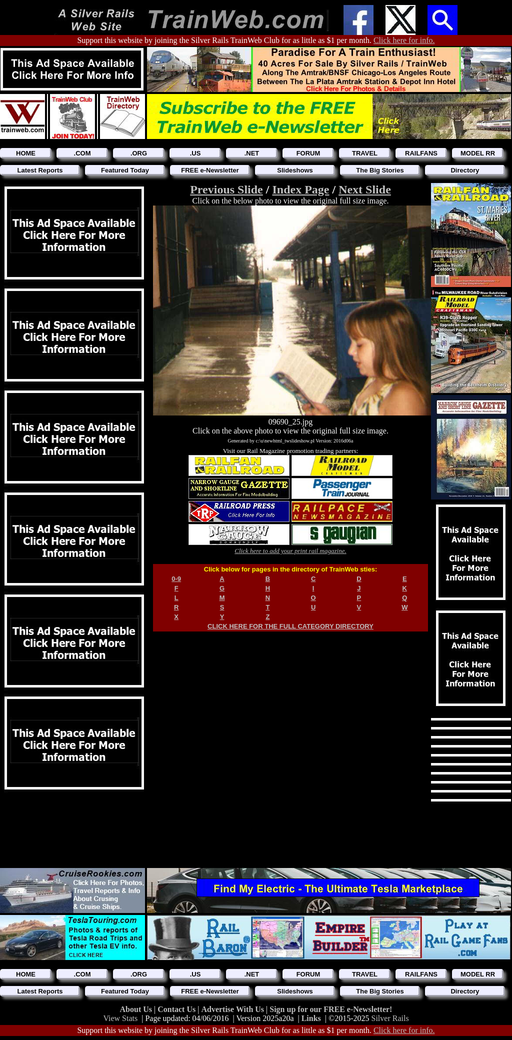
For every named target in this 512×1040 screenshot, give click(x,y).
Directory (464, 170)
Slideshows (295, 170)
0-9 (176, 578)
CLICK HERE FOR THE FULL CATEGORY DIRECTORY (291, 626)
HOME (26, 153)
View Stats (120, 1018)
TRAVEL (365, 153)
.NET (252, 153)
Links (311, 1018)
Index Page (300, 189)
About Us (137, 1009)
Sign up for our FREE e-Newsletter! (331, 1009)
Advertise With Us (233, 1009)
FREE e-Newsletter (210, 170)
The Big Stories (380, 170)
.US (195, 153)
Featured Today (125, 170)
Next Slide (364, 189)
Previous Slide (226, 189)
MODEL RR (477, 153)
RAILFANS (421, 153)
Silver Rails (390, 1018)
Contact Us (178, 1009)
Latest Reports (39, 170)
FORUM (308, 153)
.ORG (138, 153)
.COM (82, 153)
